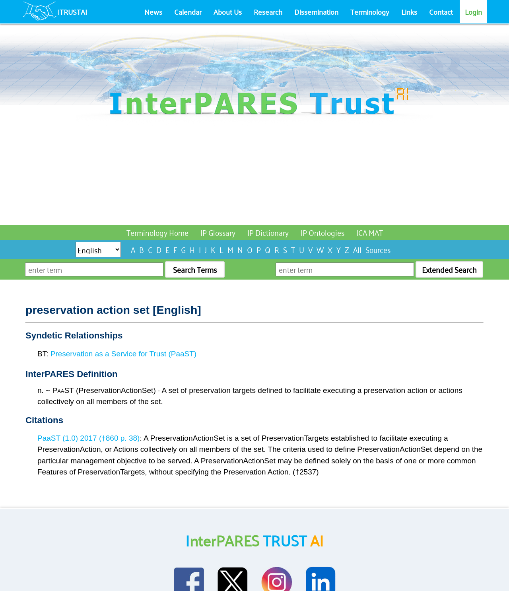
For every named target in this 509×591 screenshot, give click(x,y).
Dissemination (316, 11)
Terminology (369, 11)
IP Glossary (217, 232)
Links (409, 11)
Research (268, 11)
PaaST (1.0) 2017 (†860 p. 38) (88, 438)
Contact (441, 11)
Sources (377, 249)
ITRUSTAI (72, 11)
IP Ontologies (322, 232)
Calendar (188, 11)
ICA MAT (369, 232)
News (153, 11)
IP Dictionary (268, 232)
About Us (228, 11)
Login (473, 11)
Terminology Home (157, 232)
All (357, 249)
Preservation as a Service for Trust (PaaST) (123, 354)
